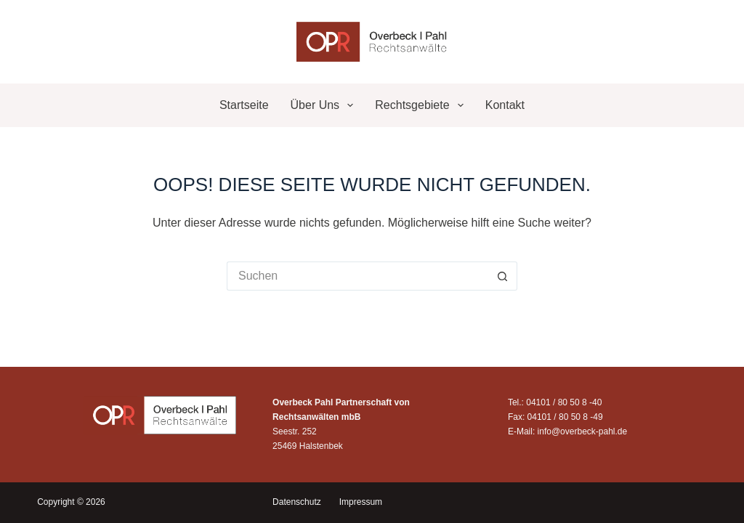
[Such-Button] (502, 276)
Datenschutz (296, 502)
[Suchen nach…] (357, 276)
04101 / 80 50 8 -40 (564, 402)
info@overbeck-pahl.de (583, 431)
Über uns (325, 105)
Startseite (244, 105)
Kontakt (505, 105)
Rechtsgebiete (422, 105)
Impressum (360, 502)
